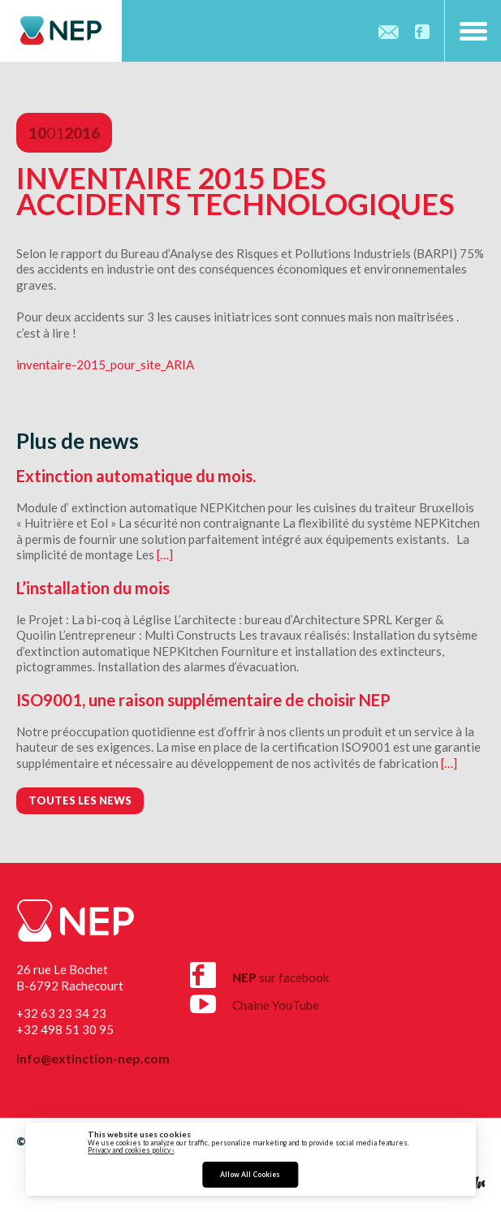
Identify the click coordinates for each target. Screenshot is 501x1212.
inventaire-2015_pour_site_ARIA (105, 364)
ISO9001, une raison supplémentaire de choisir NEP (203, 700)
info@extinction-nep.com (93, 1058)
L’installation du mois (93, 587)
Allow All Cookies (250, 1175)
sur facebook (259, 975)
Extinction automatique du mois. (136, 475)
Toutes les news (80, 800)
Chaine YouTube (254, 1001)
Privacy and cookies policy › (131, 1150)
